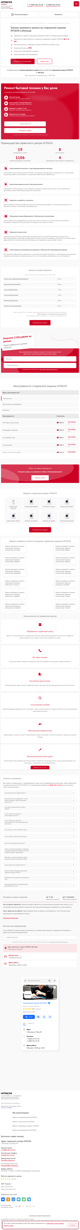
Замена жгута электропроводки (12, 306)
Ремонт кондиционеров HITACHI (24, 1117)
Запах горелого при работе (12, 452)
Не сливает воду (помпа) (11, 423)
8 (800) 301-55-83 (8, 1155)
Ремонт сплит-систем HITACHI (23, 1122)
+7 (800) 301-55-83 (36, 5)
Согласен (73, 1225)
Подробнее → (72, 422)
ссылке (10, 1107)
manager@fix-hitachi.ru (9, 1165)
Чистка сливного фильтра (11, 295)
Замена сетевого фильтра (11, 300)
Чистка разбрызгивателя (11, 289)
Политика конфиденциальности (40, 1216)
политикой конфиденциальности (48, 369)
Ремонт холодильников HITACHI (24, 1130)
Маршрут (29, 1017)
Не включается (7, 445)
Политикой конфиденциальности (58, 942)
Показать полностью (10, 918)
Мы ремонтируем (19, 14)
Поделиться (3, 1199)
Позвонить (58, 14)
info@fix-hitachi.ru (8, 1160)
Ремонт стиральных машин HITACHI (25, 1126)
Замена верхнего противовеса (12, 284)
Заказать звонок (40, 478)
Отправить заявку (25, 130)
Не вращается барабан (10, 430)
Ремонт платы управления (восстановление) (16, 279)
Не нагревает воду (9, 438)
